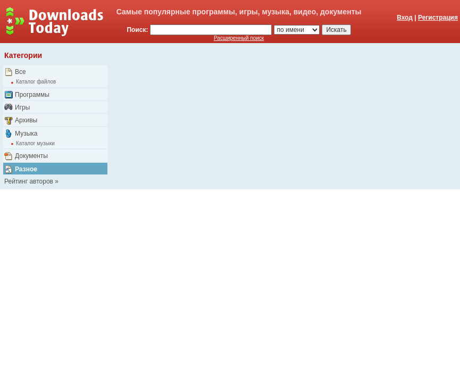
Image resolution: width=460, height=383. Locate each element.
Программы (32, 94)
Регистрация (438, 17)
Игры (22, 107)
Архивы (26, 120)
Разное (26, 169)
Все (20, 72)
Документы (31, 156)
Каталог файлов (36, 82)
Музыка (26, 133)
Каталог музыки (35, 143)
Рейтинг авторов (28, 181)
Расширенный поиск (239, 38)
